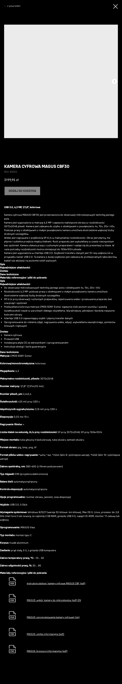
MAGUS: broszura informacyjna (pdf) (47, 651)
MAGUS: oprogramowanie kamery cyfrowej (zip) (53, 617)
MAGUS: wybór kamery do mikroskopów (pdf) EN (54, 600)
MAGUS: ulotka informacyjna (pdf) (45, 634)
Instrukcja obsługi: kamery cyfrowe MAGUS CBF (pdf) (56, 583)
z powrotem (13, 5)
